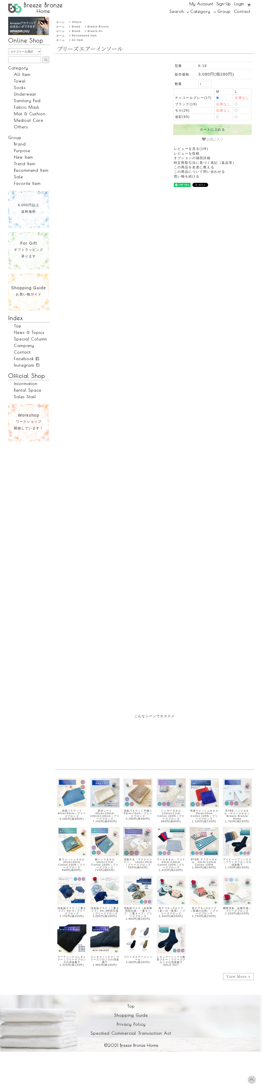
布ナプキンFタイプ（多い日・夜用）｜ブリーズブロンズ (171, 911)
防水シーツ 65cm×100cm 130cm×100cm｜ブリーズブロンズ (105, 814)
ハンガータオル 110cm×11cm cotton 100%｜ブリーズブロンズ (171, 814)
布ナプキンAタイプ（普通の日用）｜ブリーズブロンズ (204, 911)
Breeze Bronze (98, 26)
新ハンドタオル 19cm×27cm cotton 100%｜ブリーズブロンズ (104, 863)
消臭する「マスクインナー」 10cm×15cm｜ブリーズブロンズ (138, 862)
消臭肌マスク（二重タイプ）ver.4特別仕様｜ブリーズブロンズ (105, 911)
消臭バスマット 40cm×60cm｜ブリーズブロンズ (72, 813)
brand (76, 26)
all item (77, 40)
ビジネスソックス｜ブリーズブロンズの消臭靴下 (105, 959)
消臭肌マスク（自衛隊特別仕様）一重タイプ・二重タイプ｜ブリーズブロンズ (138, 912)
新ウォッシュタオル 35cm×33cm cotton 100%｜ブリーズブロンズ (73, 863)
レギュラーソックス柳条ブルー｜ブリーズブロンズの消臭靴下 (171, 959)
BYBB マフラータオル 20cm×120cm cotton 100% (205, 862)
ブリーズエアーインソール (138, 958)
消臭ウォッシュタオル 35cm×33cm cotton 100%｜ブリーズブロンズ (205, 814)
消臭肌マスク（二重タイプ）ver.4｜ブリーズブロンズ (72, 911)
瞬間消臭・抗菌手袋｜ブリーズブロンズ (237, 909)
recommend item (84, 35)
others (77, 22)
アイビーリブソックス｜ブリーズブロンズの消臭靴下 (237, 862)
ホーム (60, 22)
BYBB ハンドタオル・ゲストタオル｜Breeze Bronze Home (237, 814)
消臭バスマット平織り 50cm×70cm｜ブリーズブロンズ (139, 813)
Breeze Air (95, 31)
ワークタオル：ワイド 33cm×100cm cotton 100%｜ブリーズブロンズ (172, 863)
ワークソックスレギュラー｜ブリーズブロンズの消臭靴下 (72, 959)
